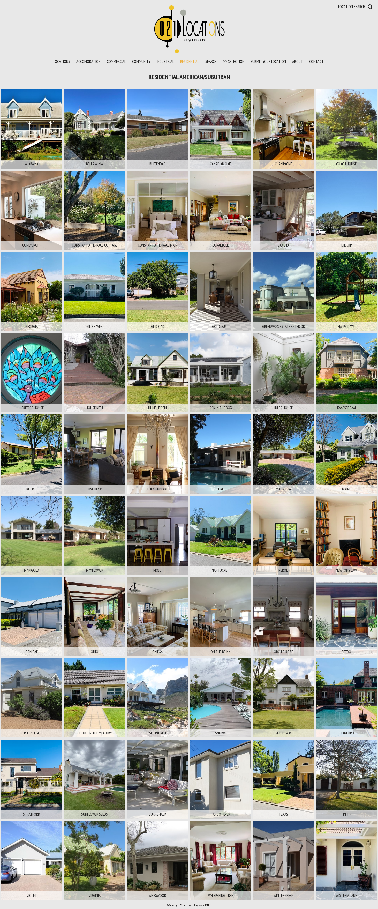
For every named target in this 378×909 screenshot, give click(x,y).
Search (211, 61)
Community (141, 61)
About (297, 61)
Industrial (165, 61)
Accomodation (88, 61)
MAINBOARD (204, 905)
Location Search (351, 6)
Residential (189, 61)
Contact (316, 61)
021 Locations (189, 29)
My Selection (233, 61)
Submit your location (268, 61)
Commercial (116, 61)
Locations (62, 61)
